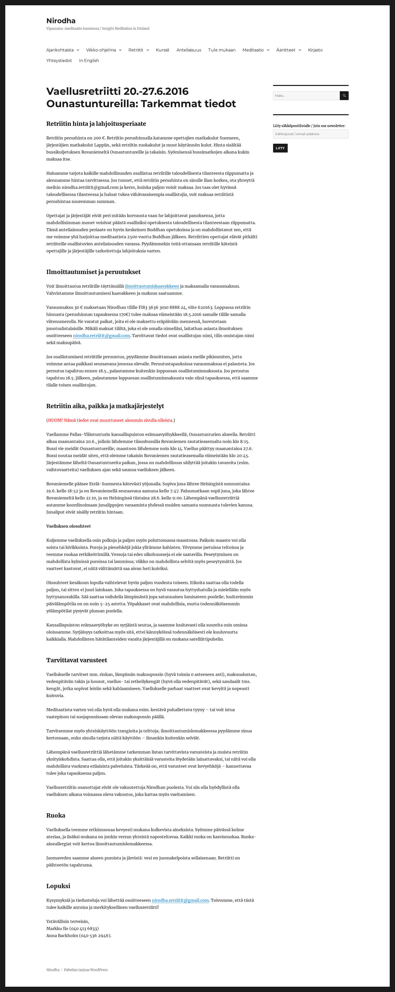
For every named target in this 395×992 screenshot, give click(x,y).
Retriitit (135, 50)
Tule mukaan (222, 50)
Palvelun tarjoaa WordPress (86, 970)
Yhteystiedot (59, 60)
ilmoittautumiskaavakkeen (152, 286)
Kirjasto (315, 50)
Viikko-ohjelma (101, 50)
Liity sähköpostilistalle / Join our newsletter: (309, 126)
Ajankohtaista (60, 50)
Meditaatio (253, 50)
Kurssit (163, 50)
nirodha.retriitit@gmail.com (101, 335)
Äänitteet (285, 50)
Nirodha (61, 20)
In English (89, 60)
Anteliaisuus (189, 50)
